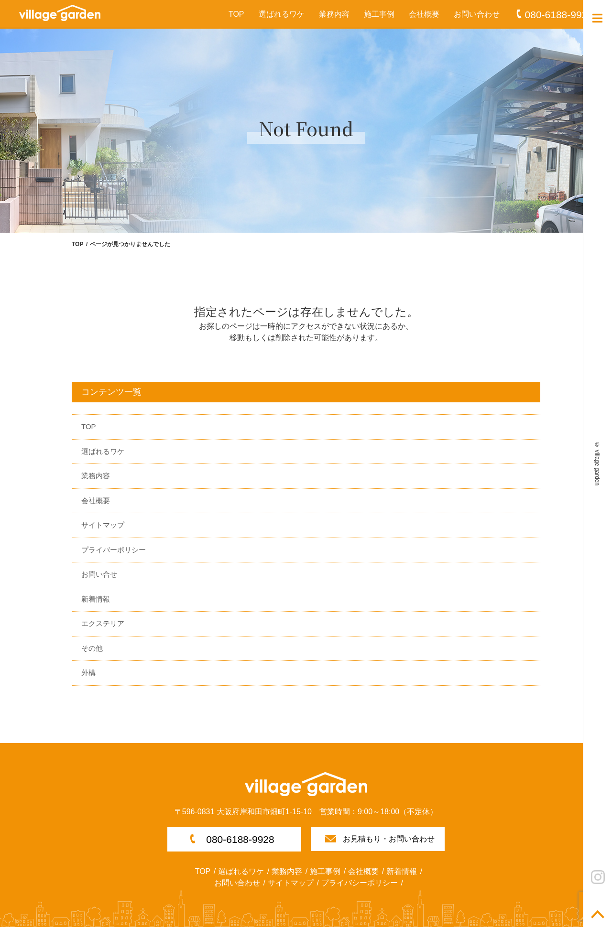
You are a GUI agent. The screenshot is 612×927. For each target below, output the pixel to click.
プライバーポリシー (113, 550)
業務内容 (334, 14)
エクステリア (102, 623)
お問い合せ (99, 574)
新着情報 (95, 599)
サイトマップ (102, 525)
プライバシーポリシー (359, 883)
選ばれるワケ (282, 14)
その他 (92, 648)
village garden (597, 467)
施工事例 (379, 14)
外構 (88, 672)
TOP (236, 14)
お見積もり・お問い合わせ (389, 839)
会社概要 (424, 14)
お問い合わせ (477, 14)
